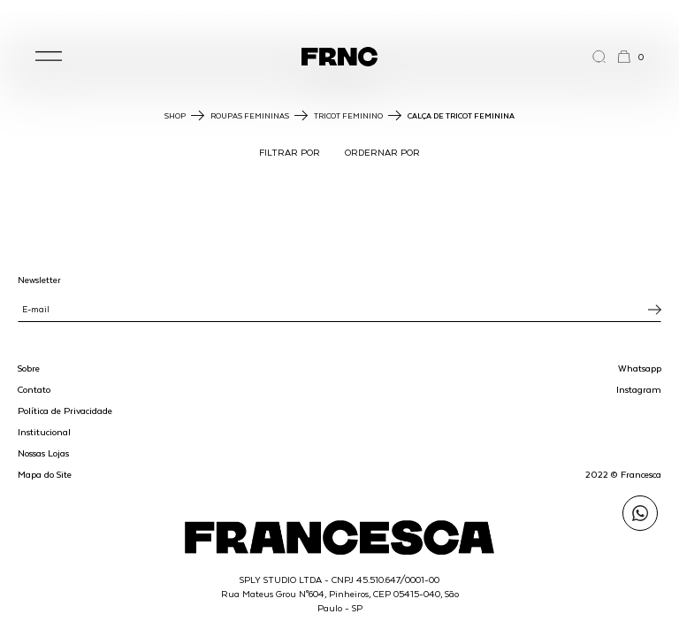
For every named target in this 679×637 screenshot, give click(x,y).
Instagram (638, 389)
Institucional (44, 432)
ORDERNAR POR (382, 152)
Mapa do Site (45, 474)
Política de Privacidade (65, 410)
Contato (34, 389)
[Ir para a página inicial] (339, 57)
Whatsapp (639, 368)
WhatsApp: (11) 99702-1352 (339, 16)
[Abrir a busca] (604, 57)
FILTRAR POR (289, 152)
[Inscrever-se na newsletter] (654, 309)
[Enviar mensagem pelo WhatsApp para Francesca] (640, 513)
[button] (48, 56)
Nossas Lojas (43, 453)
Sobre (29, 368)
